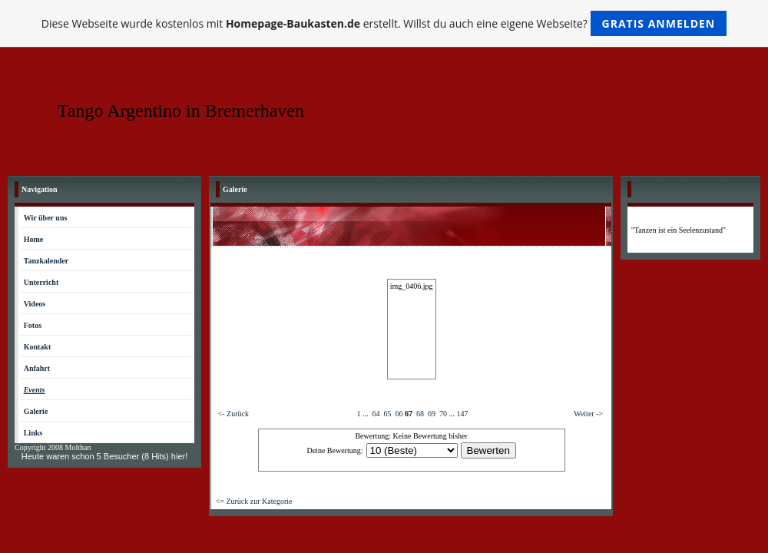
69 (431, 413)
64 (375, 413)
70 (443, 413)
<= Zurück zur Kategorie (254, 501)
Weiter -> (588, 413)
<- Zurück (233, 413)
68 (420, 413)
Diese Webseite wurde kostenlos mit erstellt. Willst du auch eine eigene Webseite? (384, 23)
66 (398, 413)
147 (462, 413)
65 (387, 413)
